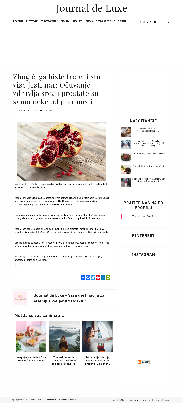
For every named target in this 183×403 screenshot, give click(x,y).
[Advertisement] (83, 44)
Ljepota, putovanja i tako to (144, 216)
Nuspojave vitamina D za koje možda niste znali (31, 359)
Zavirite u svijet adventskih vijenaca (149, 153)
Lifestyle (32, 21)
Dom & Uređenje (105, 21)
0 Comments (48, 110)
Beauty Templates (133, 400)
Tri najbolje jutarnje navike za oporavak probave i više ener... (97, 360)
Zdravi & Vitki (49, 21)
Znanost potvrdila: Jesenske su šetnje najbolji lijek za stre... (64, 360)
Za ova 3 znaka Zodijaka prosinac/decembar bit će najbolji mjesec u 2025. (149, 143)
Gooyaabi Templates (163, 400)
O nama (122, 21)
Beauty (77, 21)
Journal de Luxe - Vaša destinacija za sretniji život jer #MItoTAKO (54, 400)
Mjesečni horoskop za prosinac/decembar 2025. (148, 129)
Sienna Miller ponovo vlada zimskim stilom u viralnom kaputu (148, 179)
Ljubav (89, 21)
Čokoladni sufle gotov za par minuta (148, 166)
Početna (18, 21)
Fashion (65, 21)
